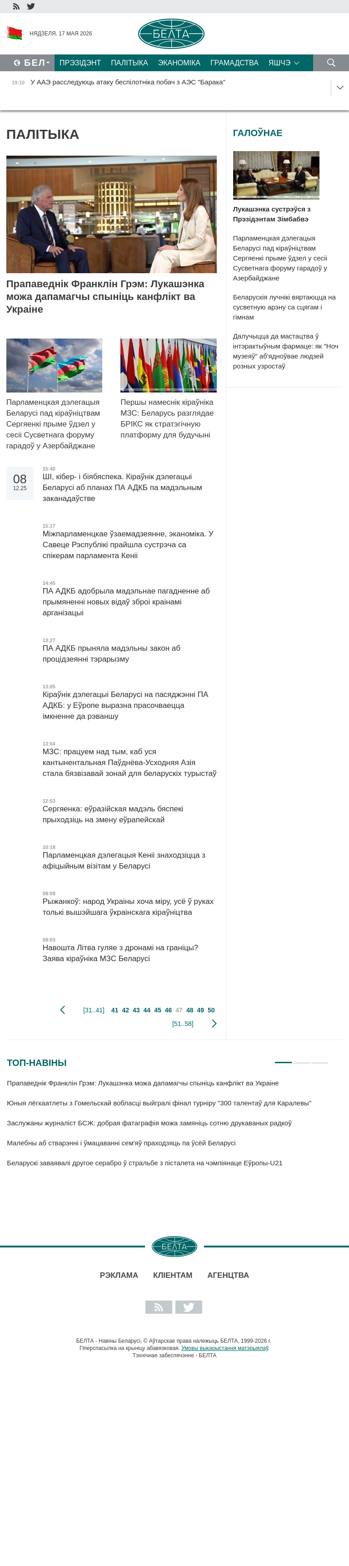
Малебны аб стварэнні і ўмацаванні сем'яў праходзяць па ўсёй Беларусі (121, 1143)
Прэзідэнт (80, 63)
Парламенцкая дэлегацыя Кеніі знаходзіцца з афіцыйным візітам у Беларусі (124, 860)
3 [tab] (319, 1058)
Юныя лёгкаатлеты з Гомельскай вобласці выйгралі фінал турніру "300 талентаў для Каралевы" (160, 1103)
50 (211, 1010)
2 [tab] (301, 1058)
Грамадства (234, 63)
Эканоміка (179, 63)
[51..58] (183, 1023)
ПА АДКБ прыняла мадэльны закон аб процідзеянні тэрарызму (111, 653)
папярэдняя (62, 1010)
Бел (35, 63)
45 (157, 1010)
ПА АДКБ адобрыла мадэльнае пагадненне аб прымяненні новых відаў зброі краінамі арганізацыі (126, 602)
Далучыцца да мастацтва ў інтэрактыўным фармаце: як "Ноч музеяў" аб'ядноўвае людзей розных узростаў (286, 351)
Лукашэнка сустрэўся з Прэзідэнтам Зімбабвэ (272, 214)
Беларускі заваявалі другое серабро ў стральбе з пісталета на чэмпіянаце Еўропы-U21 (146, 1163)
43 (136, 1010)
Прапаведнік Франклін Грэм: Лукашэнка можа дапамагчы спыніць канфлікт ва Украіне (105, 296)
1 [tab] (283, 1058)
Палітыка (129, 63)
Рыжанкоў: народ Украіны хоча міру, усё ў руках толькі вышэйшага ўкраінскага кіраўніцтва (128, 907)
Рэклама (119, 1275)
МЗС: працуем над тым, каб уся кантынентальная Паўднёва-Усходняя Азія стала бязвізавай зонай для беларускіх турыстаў (130, 762)
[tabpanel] (168, 1127)
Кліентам (172, 1275)
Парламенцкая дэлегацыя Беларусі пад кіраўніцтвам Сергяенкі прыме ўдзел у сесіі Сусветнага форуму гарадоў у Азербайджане (53, 424)
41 (115, 1010)
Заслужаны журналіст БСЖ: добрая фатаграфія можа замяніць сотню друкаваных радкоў (149, 1123)
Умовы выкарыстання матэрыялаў (224, 1348)
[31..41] (94, 1010)
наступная (214, 1024)
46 (168, 1010)
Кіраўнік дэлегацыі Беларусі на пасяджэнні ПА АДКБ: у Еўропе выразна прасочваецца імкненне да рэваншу (126, 705)
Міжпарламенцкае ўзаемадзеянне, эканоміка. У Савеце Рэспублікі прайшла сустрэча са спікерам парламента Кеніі (128, 545)
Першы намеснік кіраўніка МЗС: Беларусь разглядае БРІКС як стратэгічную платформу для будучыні (167, 418)
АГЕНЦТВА (228, 1275)
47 (179, 1010)
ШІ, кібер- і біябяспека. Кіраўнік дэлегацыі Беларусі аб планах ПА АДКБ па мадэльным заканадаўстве (122, 487)
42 (125, 1010)
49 (200, 1010)
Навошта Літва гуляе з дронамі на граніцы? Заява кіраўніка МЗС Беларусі (120, 953)
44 (147, 1010)
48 (190, 1010)
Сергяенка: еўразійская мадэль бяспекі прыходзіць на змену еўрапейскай (113, 814)
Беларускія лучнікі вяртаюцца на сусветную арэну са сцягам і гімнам (284, 307)
